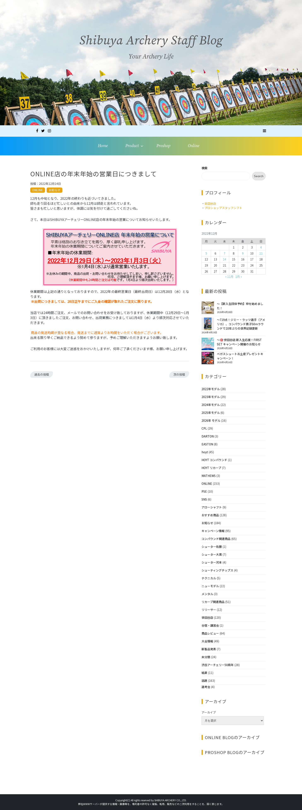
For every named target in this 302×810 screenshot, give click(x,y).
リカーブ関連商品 (213, 602)
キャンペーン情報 (213, 531)
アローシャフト (212, 507)
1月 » (238, 276)
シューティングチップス (217, 570)
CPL (204, 428)
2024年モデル (211, 405)
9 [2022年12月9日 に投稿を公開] (243, 253)
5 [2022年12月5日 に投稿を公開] (206, 253)
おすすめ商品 (210, 515)
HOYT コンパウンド (214, 460)
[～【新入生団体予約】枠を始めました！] (208, 308)
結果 (204, 673)
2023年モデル (211, 397)
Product (132, 146)
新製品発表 (209, 649)
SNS (204, 499)
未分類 (206, 657)
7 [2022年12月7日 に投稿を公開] (224, 253)
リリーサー (209, 610)
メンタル (207, 594)
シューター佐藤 (212, 546)
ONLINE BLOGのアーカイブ (232, 737)
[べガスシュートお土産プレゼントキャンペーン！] (208, 358)
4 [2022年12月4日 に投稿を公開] (261, 247)
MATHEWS (209, 476)
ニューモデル (210, 586)
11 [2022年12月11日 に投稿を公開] (261, 253)
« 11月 (229, 276)
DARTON (208, 436)
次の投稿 (179, 374)
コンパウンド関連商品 (216, 539)
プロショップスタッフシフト (223, 208)
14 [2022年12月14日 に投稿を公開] (224, 259)
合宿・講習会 (210, 625)
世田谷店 (210, 203)
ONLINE (37, 190)
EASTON (207, 444)
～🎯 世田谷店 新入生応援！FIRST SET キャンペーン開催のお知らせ (239, 342)
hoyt (205, 452)
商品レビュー (210, 633)
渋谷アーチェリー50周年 (218, 665)
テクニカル (209, 578)
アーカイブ (209, 712)
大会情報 (207, 641)
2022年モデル (211, 389)
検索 (204, 168)
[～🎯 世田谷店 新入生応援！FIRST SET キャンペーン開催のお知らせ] (208, 344)
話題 (204, 680)
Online (193, 146)
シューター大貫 (212, 554)
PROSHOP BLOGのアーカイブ (235, 752)
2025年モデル (211, 412)
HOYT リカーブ (211, 468)
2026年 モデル (211, 420)
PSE (204, 491)
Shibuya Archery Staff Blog (151, 42)
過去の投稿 (41, 374)
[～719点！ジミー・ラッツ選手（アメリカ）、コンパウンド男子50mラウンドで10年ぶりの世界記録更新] (208, 324)
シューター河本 (212, 562)
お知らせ (54, 190)
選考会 (206, 687)
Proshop (163, 146)
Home (103, 146)
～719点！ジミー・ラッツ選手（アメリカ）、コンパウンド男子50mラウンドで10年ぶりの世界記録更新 (241, 324)
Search (258, 176)
